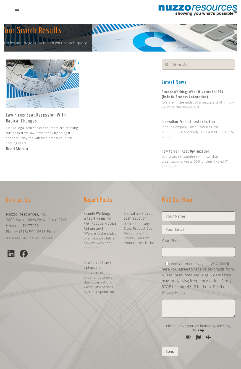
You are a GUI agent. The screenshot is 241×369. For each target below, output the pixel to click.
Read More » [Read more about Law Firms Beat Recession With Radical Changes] (17, 148)
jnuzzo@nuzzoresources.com (31, 237)
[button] (11, 253)
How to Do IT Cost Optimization (186, 151)
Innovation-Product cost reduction (188, 122)
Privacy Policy (174, 292)
